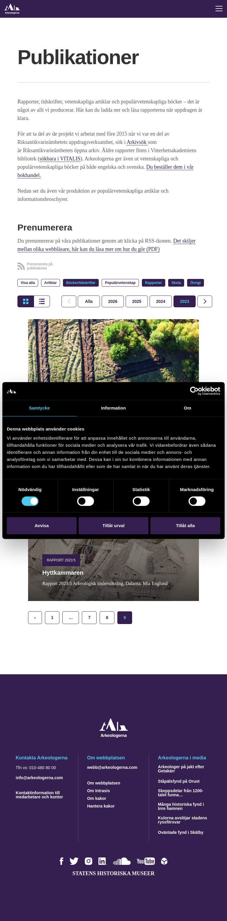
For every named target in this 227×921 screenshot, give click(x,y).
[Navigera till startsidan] (114, 736)
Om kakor (96, 798)
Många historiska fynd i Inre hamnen (181, 806)
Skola (176, 283)
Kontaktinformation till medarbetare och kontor (39, 795)
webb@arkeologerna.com (112, 767)
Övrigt (195, 283)
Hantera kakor (101, 806)
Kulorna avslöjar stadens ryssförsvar (182, 820)
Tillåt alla (185, 525)
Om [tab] (187, 407)
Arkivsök (137, 142)
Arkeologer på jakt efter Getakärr (181, 769)
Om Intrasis (98, 791)
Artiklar (50, 283)
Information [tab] (113, 407)
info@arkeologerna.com (39, 778)
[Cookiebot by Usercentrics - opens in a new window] (194, 390)
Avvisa (42, 525)
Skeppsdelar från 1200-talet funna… (180, 793)
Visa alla (28, 283)
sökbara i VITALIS (60, 159)
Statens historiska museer (113, 873)
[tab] (113, 301)
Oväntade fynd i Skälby (180, 832)
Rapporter (153, 283)
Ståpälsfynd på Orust (179, 781)
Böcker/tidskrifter (80, 283)
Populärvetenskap (120, 283)
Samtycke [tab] (39, 407)
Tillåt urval (114, 525)
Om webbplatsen (103, 783)
